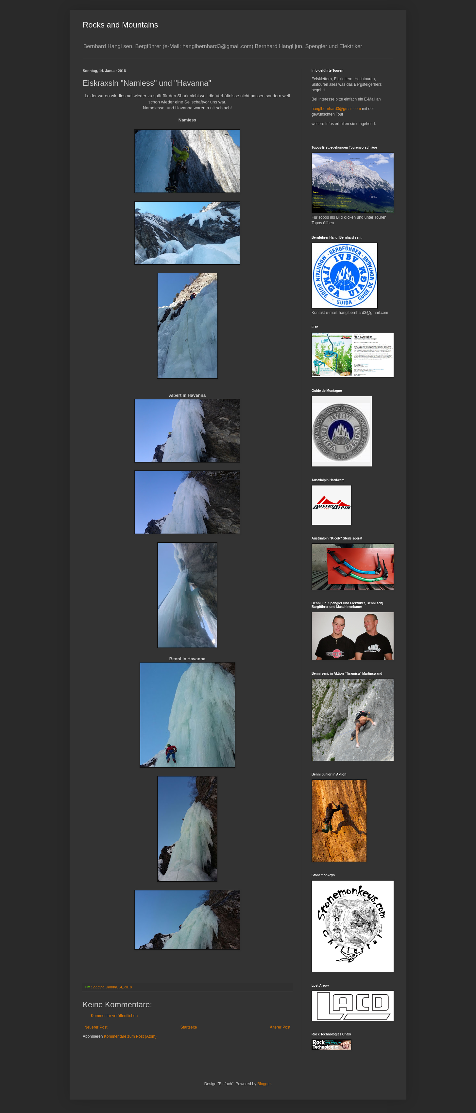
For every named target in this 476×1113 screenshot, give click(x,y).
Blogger (264, 1084)
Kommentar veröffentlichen (114, 1015)
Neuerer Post (96, 1027)
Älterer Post (280, 1027)
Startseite (188, 1027)
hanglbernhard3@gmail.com (336, 108)
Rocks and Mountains (120, 24)
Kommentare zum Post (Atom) (130, 1036)
